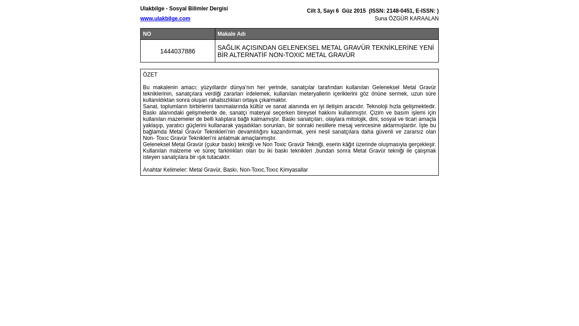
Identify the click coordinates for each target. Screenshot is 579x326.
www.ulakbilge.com (165, 18)
